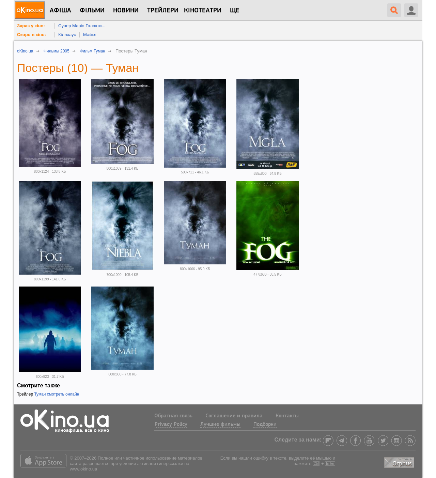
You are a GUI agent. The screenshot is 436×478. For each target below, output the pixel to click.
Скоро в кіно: (31, 34)
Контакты (287, 416)
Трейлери (162, 10)
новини (126, 10)
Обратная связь (173, 416)
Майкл (89, 34)
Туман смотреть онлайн (56, 394)
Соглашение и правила (234, 416)
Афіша (60, 10)
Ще (234, 10)
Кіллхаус (67, 34)
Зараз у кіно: (31, 25)
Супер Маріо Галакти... (81, 25)
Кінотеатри (202, 10)
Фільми (92, 10)
